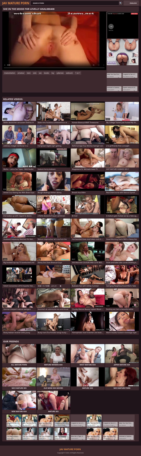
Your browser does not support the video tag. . (54, 41)
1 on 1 (77, 73)
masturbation (9, 73)
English (133, 3)
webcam (69, 73)
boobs (46, 73)
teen (29, 73)
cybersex (60, 73)
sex (40, 73)
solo (34, 73)
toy (53, 73)
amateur (21, 73)
